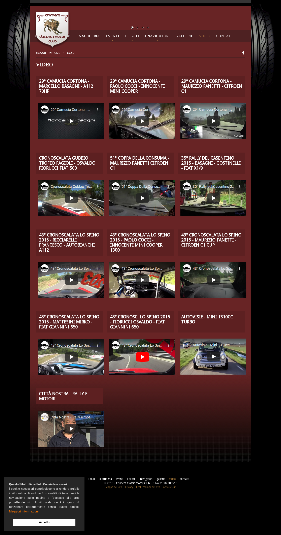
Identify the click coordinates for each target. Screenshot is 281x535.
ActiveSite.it (169, 527)
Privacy (129, 527)
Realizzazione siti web (148, 527)
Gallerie (184, 76)
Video (204, 76)
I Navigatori (157, 76)
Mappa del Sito (114, 527)
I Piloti (132, 76)
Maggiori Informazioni (24, 511)
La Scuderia (88, 76)
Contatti (225, 76)
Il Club (63, 76)
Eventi (112, 76)
